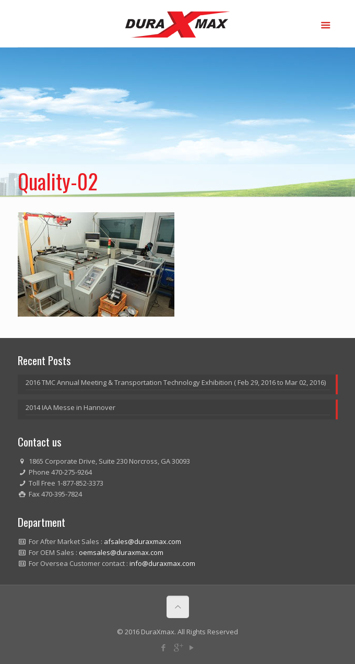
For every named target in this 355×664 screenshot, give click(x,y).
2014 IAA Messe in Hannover (70, 407)
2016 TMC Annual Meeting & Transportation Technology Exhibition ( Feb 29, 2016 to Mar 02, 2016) (176, 382)
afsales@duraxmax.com (142, 541)
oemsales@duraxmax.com (121, 552)
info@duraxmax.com (162, 563)
